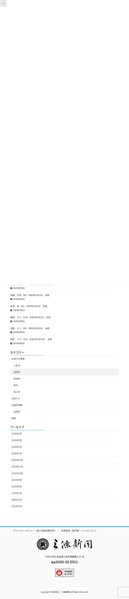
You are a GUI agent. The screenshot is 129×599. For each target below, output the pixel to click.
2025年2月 (16, 499)
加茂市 (17, 372)
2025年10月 (17, 473)
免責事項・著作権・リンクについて (78, 530)
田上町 (17, 391)
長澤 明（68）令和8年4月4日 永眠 (28, 306)
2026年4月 (16, 433)
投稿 (13, 418)
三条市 (17, 365)
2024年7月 (16, 506)
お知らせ (15, 398)
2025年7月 (16, 493)
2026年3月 (16, 440)
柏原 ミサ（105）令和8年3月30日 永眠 (31, 339)
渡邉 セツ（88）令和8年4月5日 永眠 (29, 328)
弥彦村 (17, 378)
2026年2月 (16, 446)
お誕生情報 (16, 405)
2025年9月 (16, 479)
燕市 (16, 385)
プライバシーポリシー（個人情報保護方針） (35, 530)
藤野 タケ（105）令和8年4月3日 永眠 (30, 317)
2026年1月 (16, 453)
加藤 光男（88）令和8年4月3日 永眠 (29, 295)
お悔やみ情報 (18, 358)
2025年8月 (16, 486)
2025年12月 (17, 459)
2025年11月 (17, 466)
